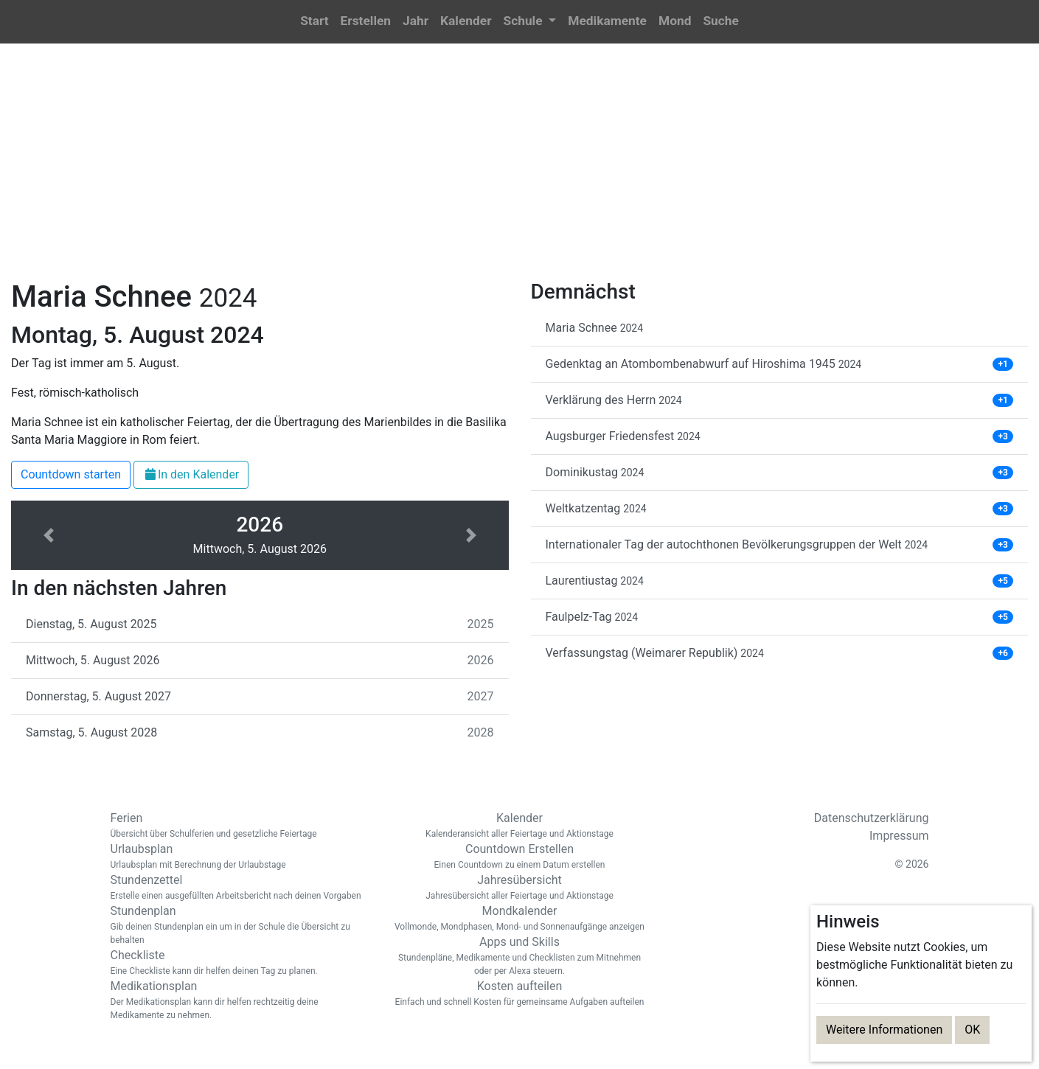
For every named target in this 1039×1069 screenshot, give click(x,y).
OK (972, 1030)
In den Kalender (191, 474)
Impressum (899, 836)
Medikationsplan (240, 1000)
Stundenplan (240, 925)
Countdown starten (71, 474)
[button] (529, 21)
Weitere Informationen (884, 1030)
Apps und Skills (520, 956)
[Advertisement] (519, 170)
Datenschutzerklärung (871, 818)
